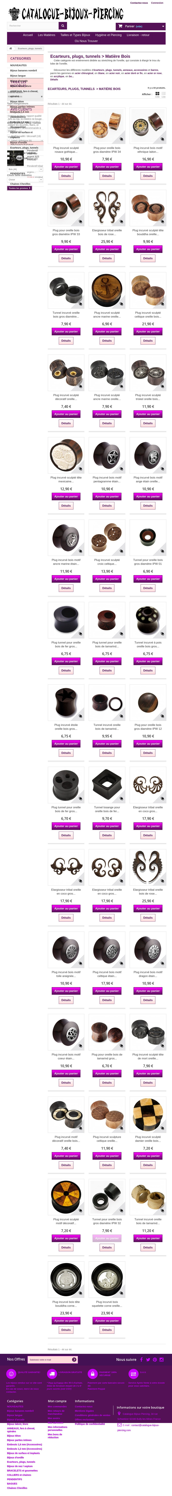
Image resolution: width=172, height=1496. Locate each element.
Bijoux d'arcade (19, 81)
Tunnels (17, 225)
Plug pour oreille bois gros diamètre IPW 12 (148, 726)
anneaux (128, 70)
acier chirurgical (84, 73)
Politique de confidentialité (90, 1424)
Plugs (16, 221)
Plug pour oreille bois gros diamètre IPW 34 (107, 149)
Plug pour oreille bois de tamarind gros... (107, 1056)
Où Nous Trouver (86, 41)
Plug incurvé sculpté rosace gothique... (66, 149)
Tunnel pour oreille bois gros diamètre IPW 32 (107, 1221)
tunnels (117, 70)
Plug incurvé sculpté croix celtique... (107, 561)
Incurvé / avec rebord (24, 267)
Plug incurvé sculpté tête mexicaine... (66, 479)
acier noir (114, 73)
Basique (17, 235)
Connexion (157, 3)
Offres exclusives (84, 1419)
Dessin (16, 240)
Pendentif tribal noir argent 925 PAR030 (33, 343)
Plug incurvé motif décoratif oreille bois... (66, 1138)
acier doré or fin (134, 73)
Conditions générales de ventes (92, 1415)
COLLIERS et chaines (22, 168)
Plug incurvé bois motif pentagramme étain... (107, 479)
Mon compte (57, 1401)
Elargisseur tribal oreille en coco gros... (148, 809)
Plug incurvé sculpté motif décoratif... (66, 1221)
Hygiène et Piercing (108, 35)
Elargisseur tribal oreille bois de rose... (107, 232)
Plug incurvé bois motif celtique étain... (107, 974)
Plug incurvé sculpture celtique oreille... (107, 1138)
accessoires (140, 70)
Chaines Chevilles (20, 184)
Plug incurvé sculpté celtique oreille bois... (148, 314)
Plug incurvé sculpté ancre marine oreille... (107, 314)
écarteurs (99, 70)
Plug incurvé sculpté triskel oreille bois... (148, 397)
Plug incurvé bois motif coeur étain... (66, 1056)
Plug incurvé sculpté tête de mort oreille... (147, 1056)
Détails (54, 79)
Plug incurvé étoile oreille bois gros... (66, 726)
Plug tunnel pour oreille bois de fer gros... (66, 644)
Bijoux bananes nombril (23, 70)
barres (154, 70)
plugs (109, 70)
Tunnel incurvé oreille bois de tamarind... (107, 726)
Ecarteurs (18, 216)
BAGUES (15, 178)
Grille (157, 95)
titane (101, 73)
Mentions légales (84, 1411)
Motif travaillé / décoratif (26, 245)
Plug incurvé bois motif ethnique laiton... (148, 149)
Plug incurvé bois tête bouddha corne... (66, 1303)
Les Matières (46, 35)
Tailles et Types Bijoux (75, 35)
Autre (15, 262)
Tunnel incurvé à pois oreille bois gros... (148, 644)
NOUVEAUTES (18, 65)
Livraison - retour (138, 35)
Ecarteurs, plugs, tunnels (24, 147)
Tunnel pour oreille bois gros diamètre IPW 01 (148, 561)
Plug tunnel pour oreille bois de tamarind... (107, 644)
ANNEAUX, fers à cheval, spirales (24, 94)
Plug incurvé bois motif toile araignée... (66, 974)
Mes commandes (57, 1406)
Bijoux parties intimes (22, 106)
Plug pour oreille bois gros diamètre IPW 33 (66, 232)
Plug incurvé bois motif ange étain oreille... (148, 479)
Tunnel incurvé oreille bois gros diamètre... (66, 314)
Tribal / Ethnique (21, 249)
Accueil (28, 35)
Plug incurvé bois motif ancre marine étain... (66, 561)
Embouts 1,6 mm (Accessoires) (19, 114)
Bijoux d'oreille (18, 142)
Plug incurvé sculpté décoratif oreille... (66, 397)
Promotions (22, 333)
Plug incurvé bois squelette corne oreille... (107, 1303)
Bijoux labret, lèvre (20, 86)
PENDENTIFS (17, 173)
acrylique (59, 76)
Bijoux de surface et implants (21, 135)
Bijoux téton (17, 101)
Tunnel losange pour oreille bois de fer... (107, 809)
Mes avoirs (54, 1418)
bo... (71, 76)
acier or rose (154, 73)
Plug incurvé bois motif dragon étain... (148, 974)
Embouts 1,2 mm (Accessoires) (19, 124)
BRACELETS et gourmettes (18, 160)
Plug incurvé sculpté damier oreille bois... (148, 1138)
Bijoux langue (18, 75)
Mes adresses (55, 1422)
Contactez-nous (139, 3)
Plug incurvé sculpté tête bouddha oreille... (147, 232)
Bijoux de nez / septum (23, 153)
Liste (164, 95)
